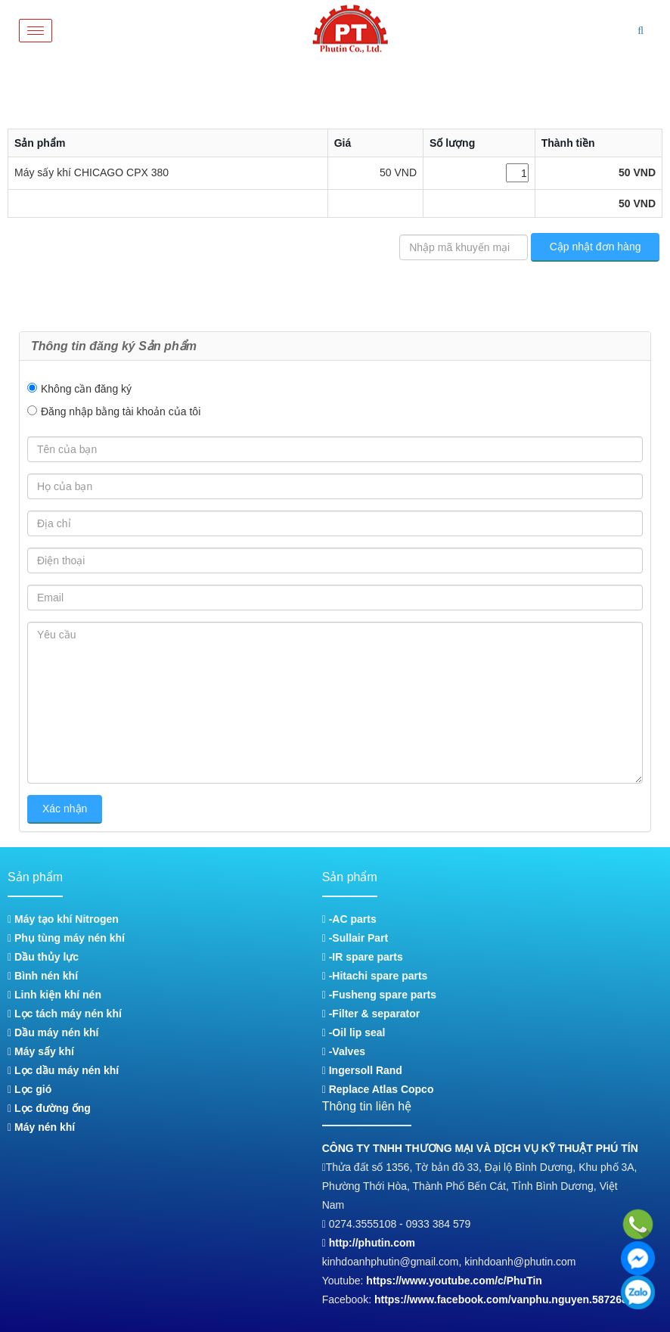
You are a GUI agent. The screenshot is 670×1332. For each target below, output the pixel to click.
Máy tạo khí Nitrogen (63, 919)
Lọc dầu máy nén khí (63, 1070)
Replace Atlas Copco (378, 1089)
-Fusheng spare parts (379, 995)
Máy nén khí (41, 1127)
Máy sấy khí (41, 1051)
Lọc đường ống (49, 1108)
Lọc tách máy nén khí (65, 1014)
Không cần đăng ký (86, 389)
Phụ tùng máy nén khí (66, 938)
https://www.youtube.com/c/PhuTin (454, 1281)
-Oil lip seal (354, 1032)
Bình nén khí (43, 976)
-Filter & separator (371, 1014)
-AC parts (349, 919)
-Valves (343, 1051)
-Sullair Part (355, 938)
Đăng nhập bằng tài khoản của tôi (120, 411)
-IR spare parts (362, 957)
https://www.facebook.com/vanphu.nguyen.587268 (501, 1299)
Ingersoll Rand (362, 1070)
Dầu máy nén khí (53, 1032)
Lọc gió (29, 1089)
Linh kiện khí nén (54, 995)
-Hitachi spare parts (375, 976)
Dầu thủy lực (43, 957)
